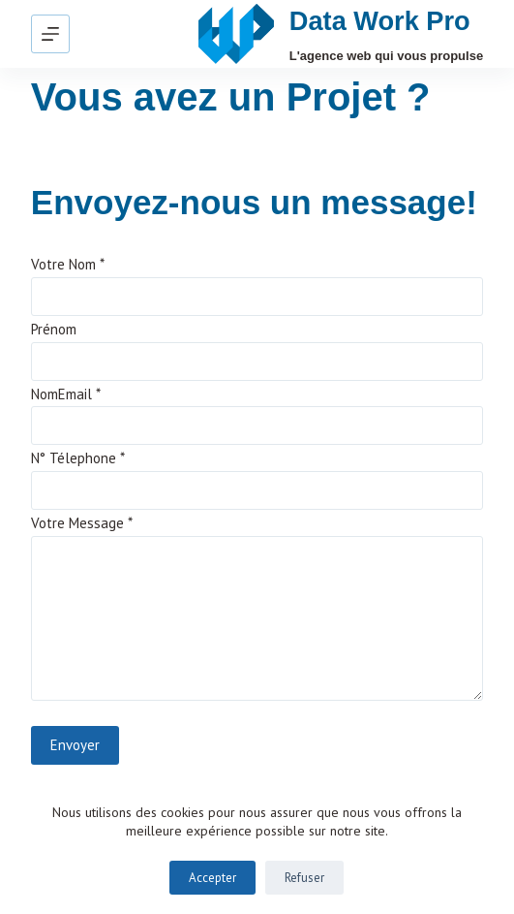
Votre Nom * (68, 264)
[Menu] (50, 34)
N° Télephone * (78, 458)
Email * (79, 394)
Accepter (212, 877)
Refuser (304, 877)
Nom (44, 394)
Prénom (53, 329)
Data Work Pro (379, 21)
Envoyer (75, 745)
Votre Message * (82, 523)
